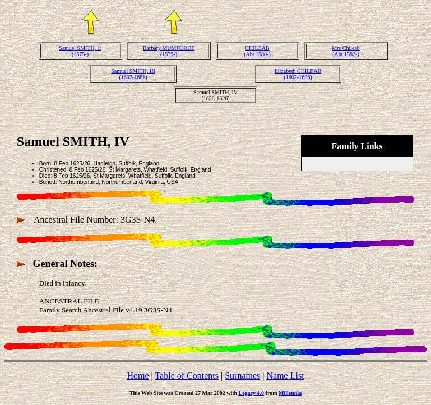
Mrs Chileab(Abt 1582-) (346, 51)
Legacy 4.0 (252, 393)
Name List (285, 375)
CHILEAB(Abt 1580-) (257, 51)
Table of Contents (187, 375)
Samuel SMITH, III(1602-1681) (133, 74)
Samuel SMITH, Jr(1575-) (80, 51)
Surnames (242, 375)
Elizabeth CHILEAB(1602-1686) (298, 74)
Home (138, 375)
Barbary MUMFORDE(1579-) (169, 51)
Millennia (290, 393)
